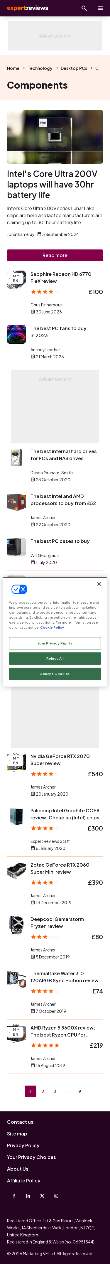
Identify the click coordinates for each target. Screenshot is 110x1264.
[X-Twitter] (42, 1196)
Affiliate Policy (23, 1180)
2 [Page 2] (42, 1091)
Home (13, 68)
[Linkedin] (28, 1196)
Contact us (20, 1122)
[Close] (99, 583)
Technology (40, 68)
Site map (17, 1133)
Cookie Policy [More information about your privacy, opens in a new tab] (52, 627)
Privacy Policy (23, 1145)
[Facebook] (14, 1196)
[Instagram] (56, 1196)
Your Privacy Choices (31, 1157)
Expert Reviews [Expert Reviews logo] (27, 8)
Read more (55, 255)
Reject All (55, 658)
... (67, 1091)
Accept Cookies (55, 673)
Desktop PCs (74, 68)
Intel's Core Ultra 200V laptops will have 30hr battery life (52, 184)
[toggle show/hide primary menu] (101, 8)
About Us (17, 1169)
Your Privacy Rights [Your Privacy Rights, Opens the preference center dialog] (55, 643)
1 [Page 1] (30, 1091)
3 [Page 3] (55, 1091)
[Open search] (84, 8)
